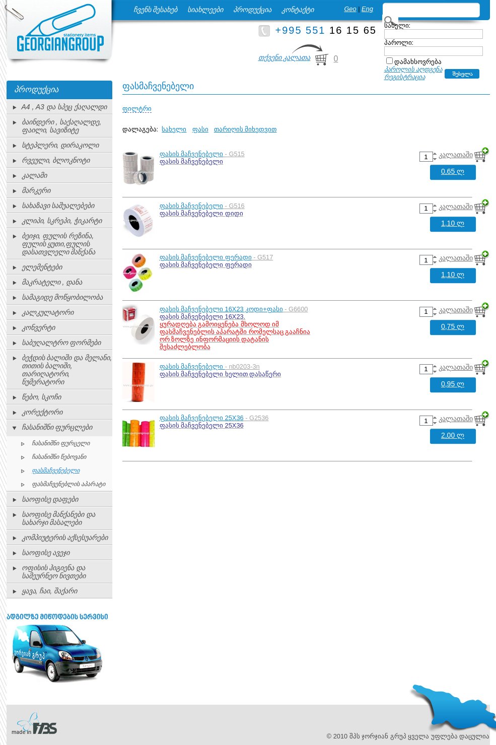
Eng (367, 9)
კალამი (34, 175)
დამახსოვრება (418, 61)
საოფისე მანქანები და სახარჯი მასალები (59, 518)
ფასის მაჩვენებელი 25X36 (202, 418)
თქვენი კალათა (284, 57)
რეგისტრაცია (404, 77)
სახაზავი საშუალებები (58, 205)
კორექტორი (42, 412)
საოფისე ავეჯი (46, 553)
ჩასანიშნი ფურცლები (57, 427)
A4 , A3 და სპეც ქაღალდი (64, 107)
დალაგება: (140, 129)
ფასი (200, 129)
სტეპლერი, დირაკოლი (60, 145)
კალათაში (456, 155)
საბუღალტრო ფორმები (61, 342)
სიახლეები (205, 10)
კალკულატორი (48, 312)
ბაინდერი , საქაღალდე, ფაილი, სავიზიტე (62, 126)
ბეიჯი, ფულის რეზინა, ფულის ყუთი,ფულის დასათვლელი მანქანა (59, 244)
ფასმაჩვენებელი (56, 470)
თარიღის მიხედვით (245, 129)
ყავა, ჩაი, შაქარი (50, 591)
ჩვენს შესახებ (155, 10)
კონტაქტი (297, 10)
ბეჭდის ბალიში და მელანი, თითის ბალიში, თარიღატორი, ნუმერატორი (67, 370)
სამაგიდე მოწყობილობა (62, 297)
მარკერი (36, 190)
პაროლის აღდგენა (413, 69)
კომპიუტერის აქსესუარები (65, 537)
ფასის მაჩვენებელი (192, 154)
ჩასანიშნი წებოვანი (59, 456)
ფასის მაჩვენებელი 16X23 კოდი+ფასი (221, 309)
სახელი (174, 129)
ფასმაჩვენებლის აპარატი (68, 484)
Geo (350, 9)
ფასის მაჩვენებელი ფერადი (206, 257)
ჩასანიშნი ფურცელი (61, 443)
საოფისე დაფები (50, 499)
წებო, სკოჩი (41, 397)
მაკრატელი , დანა (52, 282)
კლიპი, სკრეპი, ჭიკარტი (62, 221)
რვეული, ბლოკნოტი (56, 160)
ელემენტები (42, 267)
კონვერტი (38, 327)
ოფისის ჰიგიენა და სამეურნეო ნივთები (54, 572)
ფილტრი (137, 108)
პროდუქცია (252, 10)
